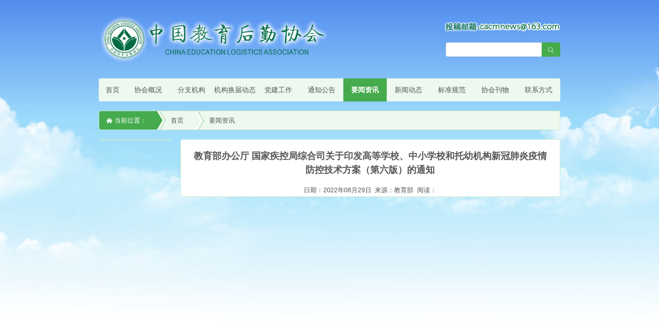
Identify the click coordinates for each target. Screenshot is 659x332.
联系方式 (538, 90)
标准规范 (452, 90)
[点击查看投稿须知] (502, 26)
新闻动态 (408, 90)
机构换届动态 (235, 90)
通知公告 (321, 90)
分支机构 (191, 90)
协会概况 (148, 90)
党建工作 (278, 90)
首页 (113, 90)
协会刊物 (495, 90)
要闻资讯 (365, 90)
